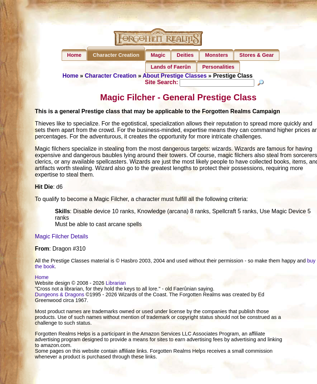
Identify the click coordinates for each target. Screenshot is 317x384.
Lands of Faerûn (171, 67)
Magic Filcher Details (61, 237)
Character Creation (116, 55)
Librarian (116, 284)
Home (74, 55)
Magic (158, 55)
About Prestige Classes (175, 76)
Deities (185, 55)
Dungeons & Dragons (59, 295)
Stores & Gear (257, 55)
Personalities (218, 67)
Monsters (216, 55)
